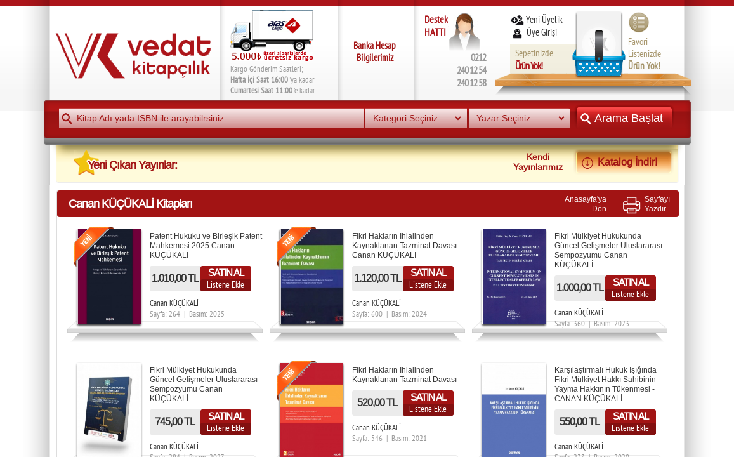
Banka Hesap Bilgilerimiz (374, 51)
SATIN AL (226, 272)
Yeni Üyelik (536, 19)
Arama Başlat (624, 117)
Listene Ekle (225, 284)
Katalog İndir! (623, 162)
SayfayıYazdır (657, 203)
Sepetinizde (534, 59)
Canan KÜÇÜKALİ (174, 303)
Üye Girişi (535, 32)
